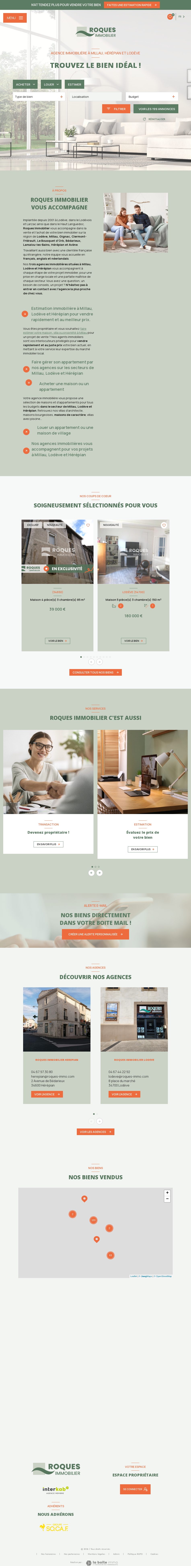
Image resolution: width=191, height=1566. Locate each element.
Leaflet (133, 1276)
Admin (116, 1554)
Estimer (74, 84)
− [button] (167, 1199)
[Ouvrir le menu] (15, 18)
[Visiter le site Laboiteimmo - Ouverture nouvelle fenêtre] (102, 1563)
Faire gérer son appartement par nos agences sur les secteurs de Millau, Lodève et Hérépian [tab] (63, 367)
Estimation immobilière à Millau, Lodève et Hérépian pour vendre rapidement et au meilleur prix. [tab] (62, 314)
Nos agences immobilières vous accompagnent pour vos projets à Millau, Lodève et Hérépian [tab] (62, 449)
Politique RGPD (135, 1554)
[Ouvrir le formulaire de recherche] (116, 108)
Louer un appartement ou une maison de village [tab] (65, 430)
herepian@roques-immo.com (52, 1076)
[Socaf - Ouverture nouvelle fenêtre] (54, 1527)
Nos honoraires (48, 1554)
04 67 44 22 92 (119, 1072)
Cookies (154, 1554)
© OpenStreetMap (163, 1276)
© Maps (145, 1276)
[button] (99, 662)
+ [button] (167, 1193)
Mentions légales (96, 1554)
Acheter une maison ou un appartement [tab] (64, 386)
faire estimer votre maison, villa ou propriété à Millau (55, 330)
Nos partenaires (72, 1554)
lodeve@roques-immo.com (129, 1076)
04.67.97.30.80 (42, 1072)
